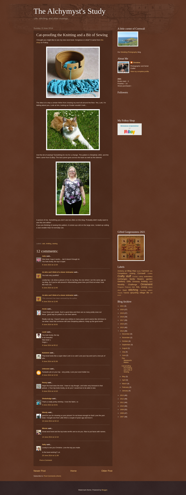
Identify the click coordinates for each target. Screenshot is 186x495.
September (126, 345)
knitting (48, 244)
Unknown (46, 369)
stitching (133, 289)
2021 (122, 306)
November (126, 337)
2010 (122, 406)
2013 (122, 395)
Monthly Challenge (127, 284)
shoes (150, 287)
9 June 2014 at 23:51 (50, 405)
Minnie (44, 428)
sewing (54, 244)
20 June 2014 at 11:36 (50, 455)
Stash (124, 290)
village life (144, 293)
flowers (140, 279)
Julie (44, 256)
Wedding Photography (129, 52)
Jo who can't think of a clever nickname (57, 272)
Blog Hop (131, 271)
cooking (132, 273)
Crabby (150, 273)
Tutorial (126, 293)
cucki (44, 332)
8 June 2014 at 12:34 (50, 265)
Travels (120, 293)
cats (43, 244)
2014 (122, 331)
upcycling (134, 293)
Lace (150, 281)
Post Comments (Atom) (52, 476)
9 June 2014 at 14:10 (50, 391)
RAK (133, 287)
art (126, 271)
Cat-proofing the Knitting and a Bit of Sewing (127, 369)
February (125, 387)
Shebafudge (47, 399)
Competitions (122, 273)
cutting (141, 276)
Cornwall (141, 273)
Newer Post (40, 471)
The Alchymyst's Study (70, 11)
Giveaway (136, 281)
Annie (44, 309)
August (125, 348)
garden (149, 279)
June (124, 355)
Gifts (129, 281)
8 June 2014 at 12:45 (50, 288)
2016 (122, 324)
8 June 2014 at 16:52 (50, 324)
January (125, 391)
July (123, 352)
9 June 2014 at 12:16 (50, 375)
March (124, 384)
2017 (122, 320)
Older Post (106, 471)
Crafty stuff (124, 276)
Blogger (104, 490)
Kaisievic (45, 353)
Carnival (145, 271)
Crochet (135, 276)
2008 (122, 413)
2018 (122, 317)
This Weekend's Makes (127, 360)
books (139, 271)
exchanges (122, 279)
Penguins (121, 287)
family (132, 279)
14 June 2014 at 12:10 (50, 437)
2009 (122, 409)
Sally (44, 444)
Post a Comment (46, 460)
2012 (122, 399)
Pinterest (128, 287)
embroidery (148, 276)
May (124, 376)
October (125, 341)
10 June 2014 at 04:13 (50, 421)
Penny (44, 383)
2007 (122, 417)
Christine (136, 62)
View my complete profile (139, 71)
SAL (138, 287)
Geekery (121, 281)
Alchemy (121, 271)
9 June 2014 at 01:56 (50, 361)
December (126, 334)
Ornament (146, 284)
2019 (122, 313)
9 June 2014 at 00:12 (50, 345)
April (124, 380)
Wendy (45, 412)
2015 (122, 327)
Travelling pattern (146, 290)
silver (119, 290)
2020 (122, 309)
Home (73, 471)
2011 (122, 402)
